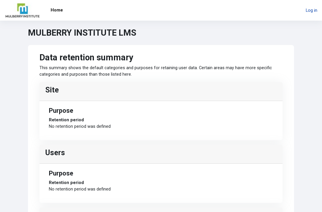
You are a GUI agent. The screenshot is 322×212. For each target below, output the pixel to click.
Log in (311, 10)
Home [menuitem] (57, 10)
